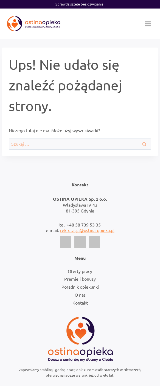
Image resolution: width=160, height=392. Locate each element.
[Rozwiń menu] (147, 24)
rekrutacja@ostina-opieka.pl (87, 230)
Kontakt (80, 302)
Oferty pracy (80, 271)
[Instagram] (80, 242)
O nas (80, 294)
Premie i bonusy (80, 278)
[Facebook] (65, 242)
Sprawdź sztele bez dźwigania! (80, 4)
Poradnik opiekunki (80, 286)
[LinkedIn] (94, 242)
